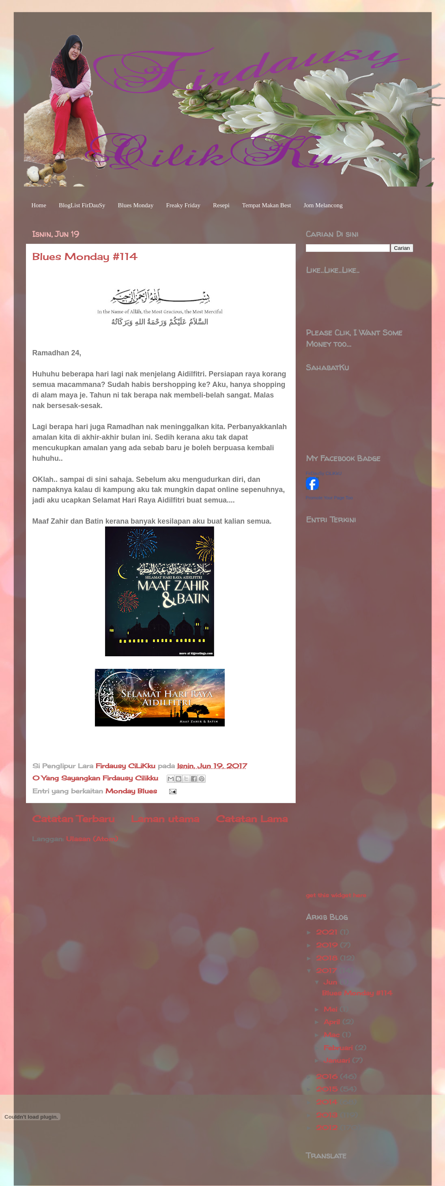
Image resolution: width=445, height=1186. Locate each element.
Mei (332, 1009)
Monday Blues (131, 791)
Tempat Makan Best (266, 205)
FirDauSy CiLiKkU (324, 473)
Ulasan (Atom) (92, 839)
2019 (328, 945)
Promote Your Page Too (329, 497)
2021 (328, 932)
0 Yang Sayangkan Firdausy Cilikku (95, 778)
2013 (328, 1115)
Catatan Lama (252, 818)
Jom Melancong (322, 205)
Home (38, 205)
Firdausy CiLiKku (127, 766)
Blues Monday (136, 205)
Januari (338, 1060)
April (333, 1022)
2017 (327, 971)
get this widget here (336, 895)
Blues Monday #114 (85, 256)
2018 (328, 958)
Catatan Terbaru (73, 818)
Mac (333, 1035)
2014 (328, 1102)
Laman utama (165, 818)
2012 (328, 1128)
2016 (328, 1076)
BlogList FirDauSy (82, 205)
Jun (332, 982)
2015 (328, 1089)
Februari (339, 1048)
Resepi (221, 205)
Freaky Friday (183, 205)
